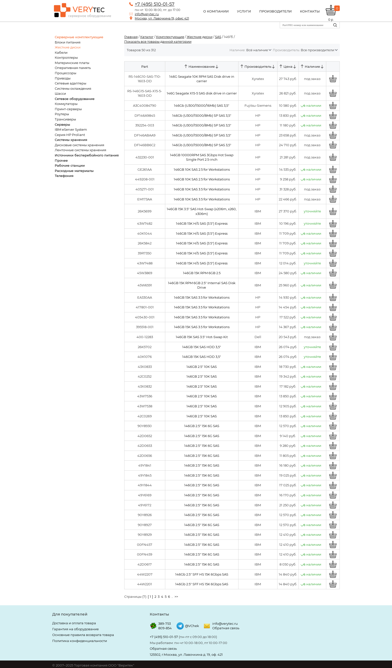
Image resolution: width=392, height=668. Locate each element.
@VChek (192, 626)
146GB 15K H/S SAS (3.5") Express (201, 223)
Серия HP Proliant (70, 135)
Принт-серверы (68, 109)
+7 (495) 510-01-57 (154, 4)
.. (172, 597)
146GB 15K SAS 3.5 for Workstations (201, 297)
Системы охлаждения (73, 88)
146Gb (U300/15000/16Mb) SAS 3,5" (201, 105)
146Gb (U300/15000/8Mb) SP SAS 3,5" (201, 115)
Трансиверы (65, 119)
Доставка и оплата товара (74, 623)
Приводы (62, 78)
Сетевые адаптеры (70, 83)
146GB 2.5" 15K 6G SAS (201, 426)
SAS (218, 37)
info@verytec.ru (147, 14)
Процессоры (65, 73)
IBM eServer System (71, 129)
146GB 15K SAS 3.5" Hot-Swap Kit (201, 337)
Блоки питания (67, 42)
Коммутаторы (66, 104)
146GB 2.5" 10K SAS (201, 367)
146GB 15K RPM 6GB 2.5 (201, 273)
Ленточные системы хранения (80, 150)
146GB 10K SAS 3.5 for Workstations (201, 189)
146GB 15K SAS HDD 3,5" (201, 347)
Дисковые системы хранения (79, 145)
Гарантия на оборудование (75, 629)
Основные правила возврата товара (83, 635)
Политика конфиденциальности (79, 641)
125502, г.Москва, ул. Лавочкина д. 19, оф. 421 (186, 655)
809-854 (165, 628)
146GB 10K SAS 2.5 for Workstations (201, 169)
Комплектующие (170, 37)
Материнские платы (72, 63)
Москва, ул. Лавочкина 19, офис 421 (162, 18)
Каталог (147, 37)
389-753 (164, 624)
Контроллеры (66, 57)
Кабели (61, 52)
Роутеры (62, 114)
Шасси (60, 93)
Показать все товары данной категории (158, 41)
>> (176, 597)
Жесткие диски (67, 47)
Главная (131, 37)
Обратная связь (225, 628)
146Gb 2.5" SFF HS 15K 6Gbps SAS (201, 574)
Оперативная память (73, 68)
